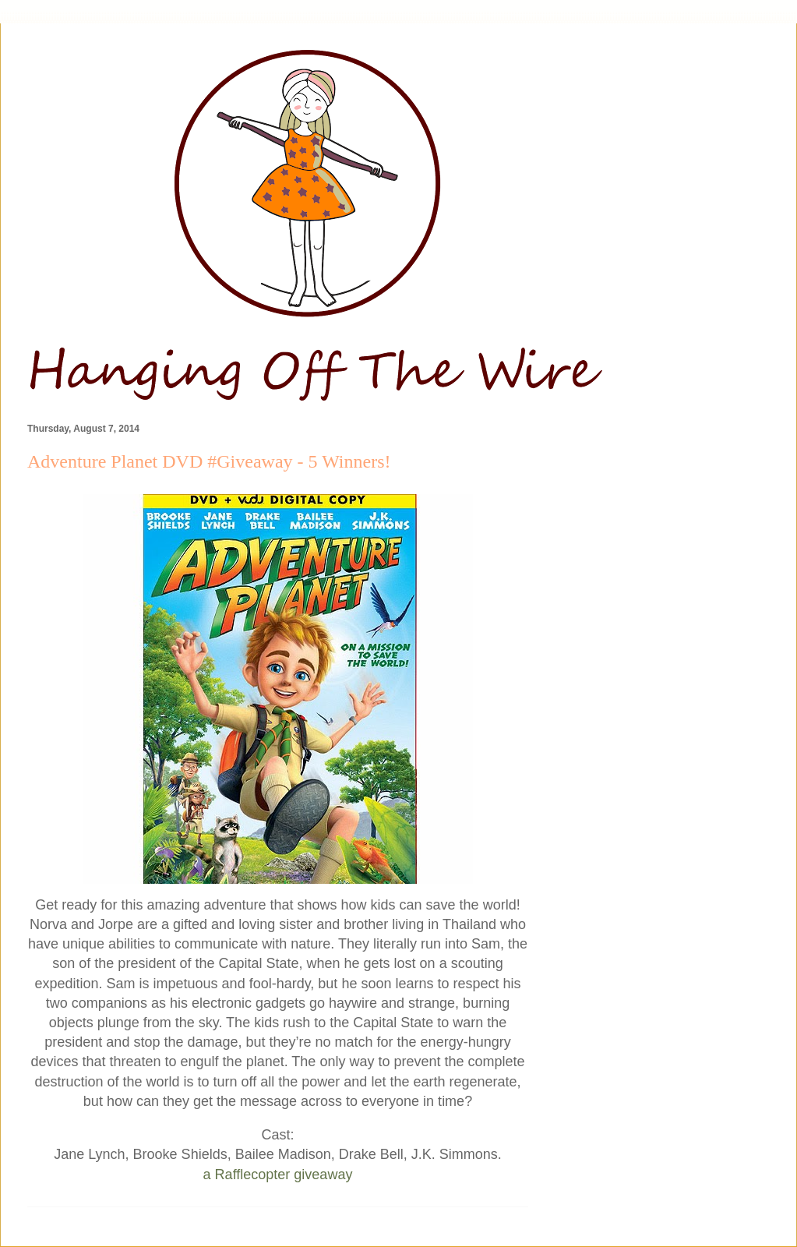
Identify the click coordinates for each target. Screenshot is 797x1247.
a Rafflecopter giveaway (278, 1174)
